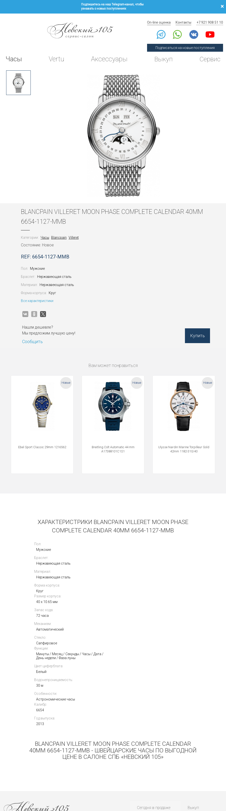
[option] (18, 77)
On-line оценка (161, 18)
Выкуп (162, 55)
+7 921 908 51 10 (210, 18)
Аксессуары (108, 55)
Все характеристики (40, 295)
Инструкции (146, 755)
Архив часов (147, 743)
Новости (143, 762)
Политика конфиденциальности (23, 784)
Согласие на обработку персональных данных (134, 784)
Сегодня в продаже (152, 724)
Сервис (208, 55)
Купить (194, 332)
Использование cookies (87, 784)
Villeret (77, 232)
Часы (14, 55)
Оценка (193, 730)
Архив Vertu (146, 749)
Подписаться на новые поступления (186, 44)
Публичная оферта (58, 784)
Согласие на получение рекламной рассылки (194, 784)
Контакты (185, 18)
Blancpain (62, 232)
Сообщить (35, 336)
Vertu (56, 55)
